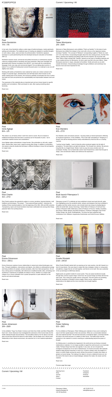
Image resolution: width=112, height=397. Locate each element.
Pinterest (85, 374)
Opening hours (60, 371)
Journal (58, 374)
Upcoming (68, 2)
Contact (58, 378)
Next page (68, 365)
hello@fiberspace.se (89, 390)
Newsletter (86, 376)
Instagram (86, 372)
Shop (57, 372)
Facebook (86, 371)
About (57, 376)
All (75, 2)
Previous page (60, 365)
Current (59, 2)
